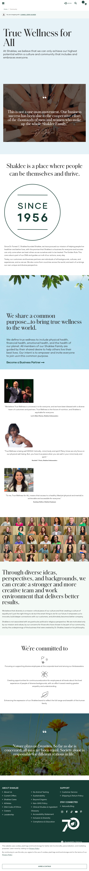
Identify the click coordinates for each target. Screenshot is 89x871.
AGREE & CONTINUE (44, 866)
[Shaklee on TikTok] (71, 811)
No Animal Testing (41, 792)
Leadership (9, 815)
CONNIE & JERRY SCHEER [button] (28, 14)
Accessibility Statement (44, 815)
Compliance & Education (44, 823)
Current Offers (10, 796)
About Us (8, 792)
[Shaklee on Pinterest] (81, 812)
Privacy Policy (34, 848)
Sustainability (39, 796)
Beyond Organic (40, 800)
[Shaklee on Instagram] (62, 812)
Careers (7, 811)
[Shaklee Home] (12, 3)
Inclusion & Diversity (42, 819)
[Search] (75, 3)
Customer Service (70, 792)
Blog (68, 806)
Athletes (8, 804)
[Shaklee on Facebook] (67, 812)
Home (5, 9)
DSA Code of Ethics (13, 808)
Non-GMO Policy (40, 804)
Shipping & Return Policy (73, 796)
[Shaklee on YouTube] (76, 812)
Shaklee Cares (11, 800)
